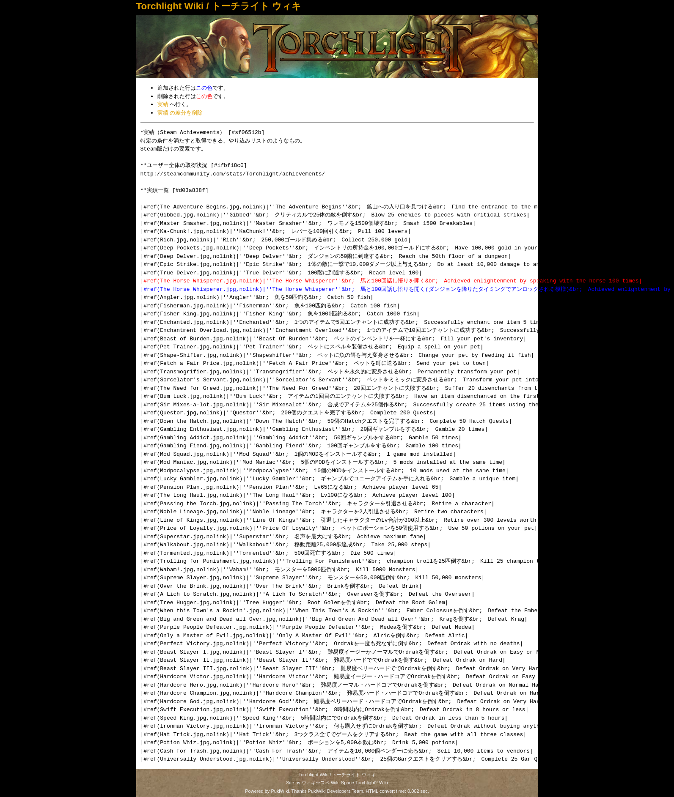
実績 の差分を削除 (180, 113)
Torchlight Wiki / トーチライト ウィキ (219, 6)
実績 (162, 104)
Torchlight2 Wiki (371, 782)
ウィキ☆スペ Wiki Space (328, 782)
